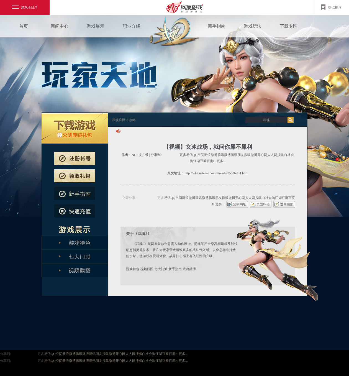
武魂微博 (189, 269)
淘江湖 (195, 161)
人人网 (272, 155)
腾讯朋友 (237, 155)
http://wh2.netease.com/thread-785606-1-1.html (216, 173)
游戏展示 (95, 26)
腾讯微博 (224, 155)
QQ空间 (198, 155)
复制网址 (239, 204)
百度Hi (212, 161)
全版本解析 (75, 270)
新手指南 (216, 26)
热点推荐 (331, 7)
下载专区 (288, 26)
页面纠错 (263, 204)
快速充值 (74, 211)
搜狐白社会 (285, 155)
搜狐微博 (250, 155)
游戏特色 (132, 269)
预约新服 (74, 176)
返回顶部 (286, 204)
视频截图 (146, 269)
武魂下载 (75, 128)
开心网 (262, 155)
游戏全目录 (25, 7)
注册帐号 (74, 158)
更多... (221, 161)
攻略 (132, 120)
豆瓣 (203, 161)
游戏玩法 (252, 26)
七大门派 (161, 269)
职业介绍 (131, 26)
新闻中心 (59, 26)
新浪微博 (210, 155)
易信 (189, 155)
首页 (23, 26)
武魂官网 (118, 120)
